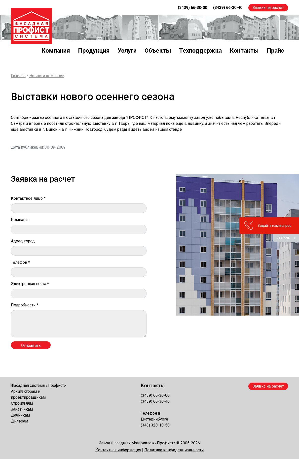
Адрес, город (23, 241)
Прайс (275, 50)
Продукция (94, 50)
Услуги (127, 50)
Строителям (22, 403)
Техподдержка (200, 50)
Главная (18, 75)
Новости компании (46, 75)
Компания (55, 50)
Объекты (158, 50)
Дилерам (19, 421)
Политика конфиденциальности (174, 450)
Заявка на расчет (268, 7)
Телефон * (20, 262)
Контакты (244, 50)
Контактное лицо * (28, 198)
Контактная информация (118, 450)
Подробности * (24, 305)
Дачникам (20, 415)
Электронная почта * (30, 283)
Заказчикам (22, 409)
